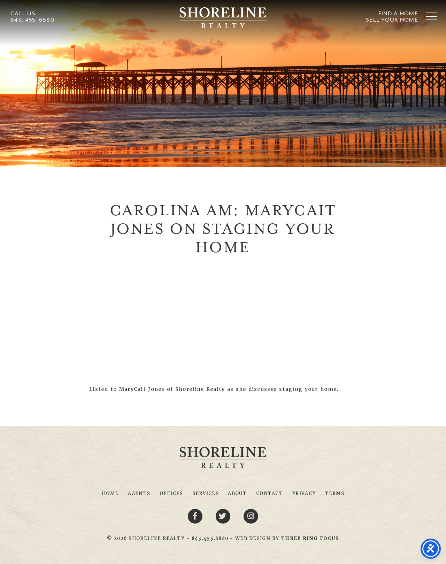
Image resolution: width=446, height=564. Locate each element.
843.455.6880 (210, 538)
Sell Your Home (392, 19)
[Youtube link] (251, 515)
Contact (269, 493)
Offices (171, 493)
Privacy (304, 493)
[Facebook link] (196, 515)
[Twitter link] (224, 515)
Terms (334, 493)
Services (205, 493)
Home (110, 493)
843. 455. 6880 (32, 19)
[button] (431, 16)
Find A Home (398, 13)
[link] (310, 538)
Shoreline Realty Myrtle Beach (223, 18)
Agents (139, 493)
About (237, 493)
